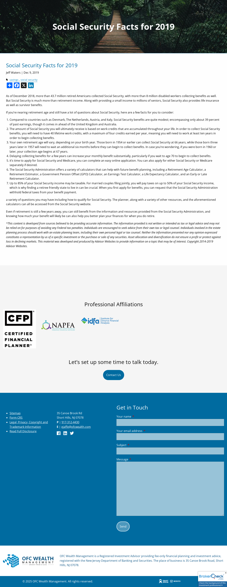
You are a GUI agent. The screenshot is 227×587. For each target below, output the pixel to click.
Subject (136, 445)
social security (29, 79)
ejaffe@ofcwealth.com (76, 427)
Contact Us (113, 375)
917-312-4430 (70, 422)
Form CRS (16, 418)
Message (137, 459)
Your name (138, 416)
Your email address (144, 431)
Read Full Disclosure (23, 431)
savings (14, 79)
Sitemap (15, 413)
